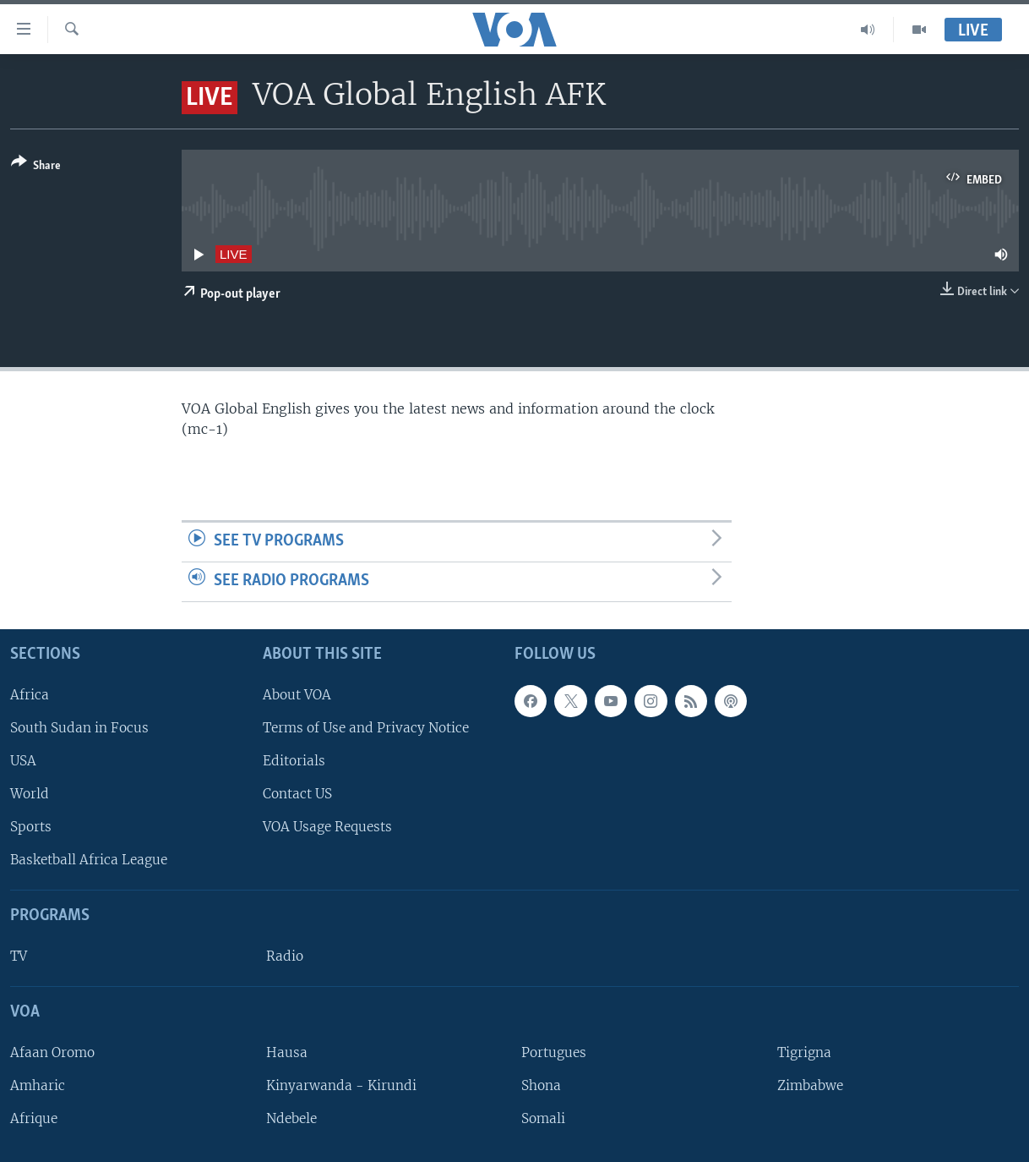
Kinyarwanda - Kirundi (341, 1085)
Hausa (287, 1052)
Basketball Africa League (88, 860)
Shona (541, 1085)
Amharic (37, 1085)
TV (18, 956)
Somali (543, 1118)
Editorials (294, 761)
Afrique (33, 1118)
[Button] (36, 167)
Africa (29, 694)
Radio (284, 956)
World (29, 794)
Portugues (553, 1052)
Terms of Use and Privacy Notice (366, 727)
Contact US (297, 794)
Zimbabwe (810, 1085)
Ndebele (291, 1118)
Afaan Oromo (52, 1052)
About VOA (297, 694)
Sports (31, 827)
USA (23, 761)
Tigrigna (804, 1052)
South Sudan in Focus (79, 727)
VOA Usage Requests (327, 827)
